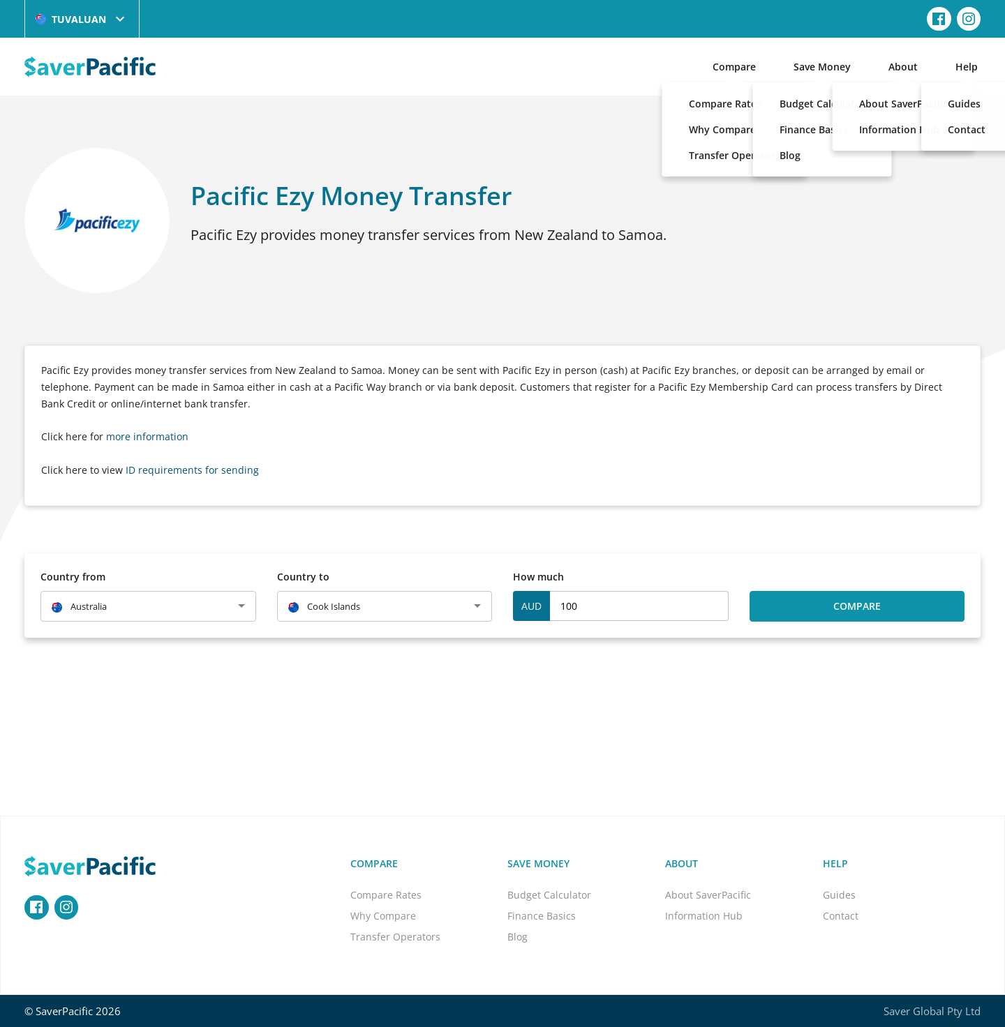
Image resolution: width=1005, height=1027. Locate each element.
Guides (839, 894)
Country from (72, 576)
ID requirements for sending (192, 470)
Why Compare (383, 915)
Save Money (822, 66)
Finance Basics (541, 915)
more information (147, 436)
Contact (840, 915)
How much (538, 576)
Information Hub (704, 915)
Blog (517, 936)
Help (966, 66)
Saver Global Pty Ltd (932, 1011)
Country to (303, 576)
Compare (734, 66)
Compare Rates (386, 894)
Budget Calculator (549, 894)
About (903, 66)
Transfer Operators (395, 936)
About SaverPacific (708, 894)
